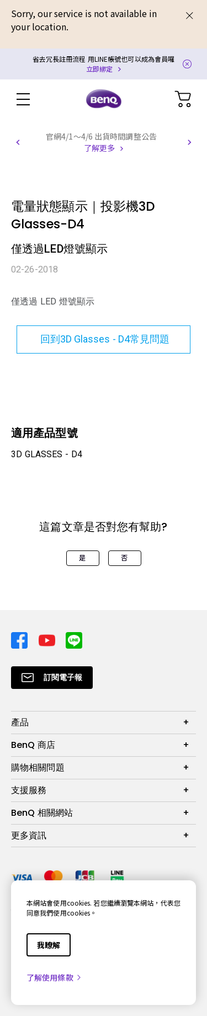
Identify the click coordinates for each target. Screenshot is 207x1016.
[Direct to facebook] (20, 639)
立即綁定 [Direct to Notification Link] (99, 68)
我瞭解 (48, 944)
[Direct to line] (74, 639)
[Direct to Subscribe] (52, 677)
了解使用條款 (54, 977)
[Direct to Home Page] (103, 99)
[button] (17, 142)
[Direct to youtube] (48, 639)
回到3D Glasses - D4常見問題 (103, 339)
